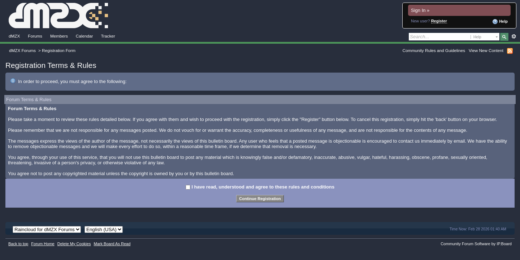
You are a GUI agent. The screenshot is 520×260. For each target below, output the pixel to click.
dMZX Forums (22, 50)
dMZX (14, 36)
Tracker (108, 36)
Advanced (513, 36)
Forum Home (42, 244)
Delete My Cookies (74, 244)
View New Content (486, 50)
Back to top (18, 244)
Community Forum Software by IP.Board (476, 244)
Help (500, 22)
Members (59, 36)
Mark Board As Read (112, 244)
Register (439, 21)
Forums (35, 36)
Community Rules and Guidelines (434, 50)
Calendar (84, 36)
